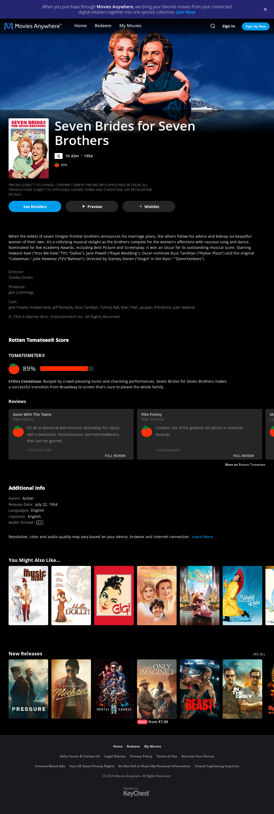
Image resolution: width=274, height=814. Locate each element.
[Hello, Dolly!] (71, 595)
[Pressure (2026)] (28, 689)
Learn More (202, 536)
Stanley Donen (21, 277)
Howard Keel (40, 307)
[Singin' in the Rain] (242, 595)
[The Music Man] (28, 595)
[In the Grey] (242, 689)
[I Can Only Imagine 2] (157, 691)
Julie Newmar (184, 307)
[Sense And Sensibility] (157, 595)
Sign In (228, 26)
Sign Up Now (256, 26)
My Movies (130, 26)
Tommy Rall (109, 307)
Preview (92, 206)
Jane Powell (18, 307)
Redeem (103, 26)
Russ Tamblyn (86, 307)
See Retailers (35, 206)
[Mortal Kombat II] (114, 689)
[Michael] (71, 689)
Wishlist (149, 206)
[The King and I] (199, 595)
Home (80, 26)
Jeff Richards (63, 307)
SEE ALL (259, 654)
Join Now (186, 12)
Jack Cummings (21, 292)
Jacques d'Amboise (155, 307)
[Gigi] (114, 595)
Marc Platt (129, 307)
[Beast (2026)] (199, 689)
